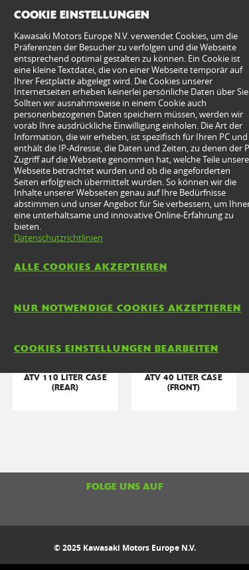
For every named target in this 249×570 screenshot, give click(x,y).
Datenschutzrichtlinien (58, 238)
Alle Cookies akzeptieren (90, 267)
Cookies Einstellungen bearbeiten (116, 348)
